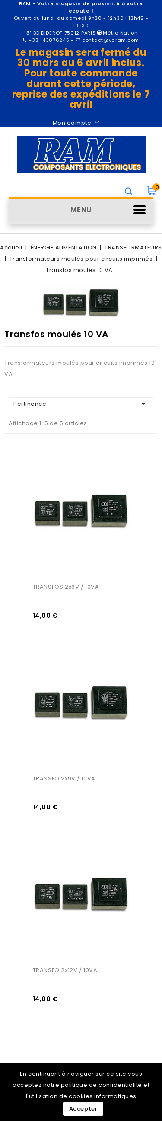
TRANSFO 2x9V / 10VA (64, 778)
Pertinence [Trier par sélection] (81, 403)
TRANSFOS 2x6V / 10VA (66, 587)
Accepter (83, 1109)
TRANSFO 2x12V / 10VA (65, 970)
